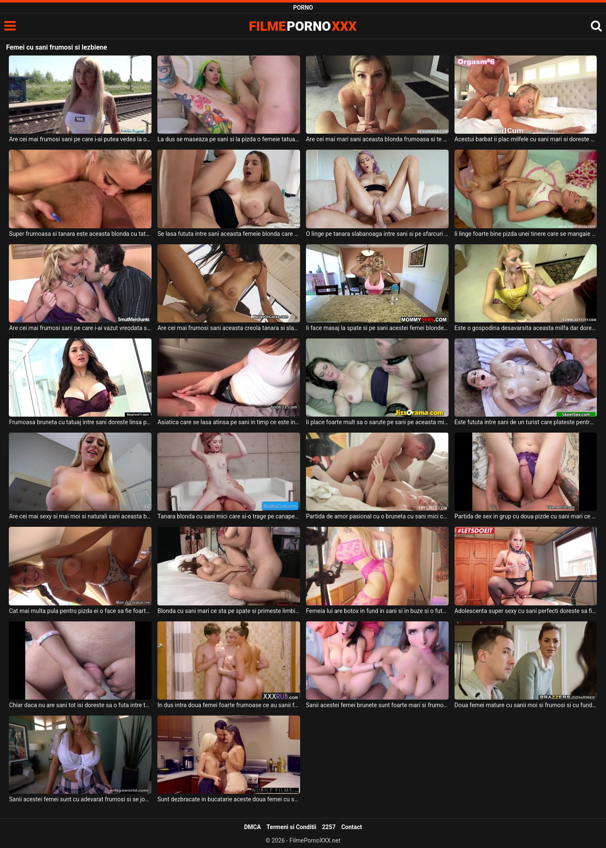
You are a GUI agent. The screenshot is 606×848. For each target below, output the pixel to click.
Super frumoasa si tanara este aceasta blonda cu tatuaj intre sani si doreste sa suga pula (80, 233)
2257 (328, 827)
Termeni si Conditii (291, 827)
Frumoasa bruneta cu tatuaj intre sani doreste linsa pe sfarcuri (80, 422)
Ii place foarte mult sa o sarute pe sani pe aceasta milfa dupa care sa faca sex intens (377, 422)
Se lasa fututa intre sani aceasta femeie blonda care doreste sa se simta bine (228, 233)
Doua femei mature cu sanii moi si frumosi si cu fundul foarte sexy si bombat (525, 705)
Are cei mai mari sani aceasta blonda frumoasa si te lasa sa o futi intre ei (377, 139)
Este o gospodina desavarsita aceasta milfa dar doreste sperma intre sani (525, 328)
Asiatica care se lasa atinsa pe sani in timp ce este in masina (228, 422)
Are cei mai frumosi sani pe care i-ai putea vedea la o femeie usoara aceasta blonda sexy (80, 139)
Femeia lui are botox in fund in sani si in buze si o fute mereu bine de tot (377, 611)
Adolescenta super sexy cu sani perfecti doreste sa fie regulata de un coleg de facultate (525, 611)
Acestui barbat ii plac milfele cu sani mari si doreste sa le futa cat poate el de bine (525, 139)
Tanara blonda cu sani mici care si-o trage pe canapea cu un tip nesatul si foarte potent (228, 516)
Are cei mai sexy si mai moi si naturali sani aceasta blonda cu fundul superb (80, 516)
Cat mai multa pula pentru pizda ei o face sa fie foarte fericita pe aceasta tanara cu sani (80, 611)
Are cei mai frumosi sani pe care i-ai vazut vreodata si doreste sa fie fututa (80, 328)
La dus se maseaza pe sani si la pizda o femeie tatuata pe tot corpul (228, 139)
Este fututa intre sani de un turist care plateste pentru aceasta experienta (525, 422)
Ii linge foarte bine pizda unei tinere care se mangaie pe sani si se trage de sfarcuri (525, 233)
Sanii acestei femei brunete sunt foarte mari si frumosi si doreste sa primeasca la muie (377, 705)
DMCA (252, 827)
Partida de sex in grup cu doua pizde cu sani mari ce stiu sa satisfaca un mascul (525, 516)
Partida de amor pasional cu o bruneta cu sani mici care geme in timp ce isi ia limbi (377, 516)
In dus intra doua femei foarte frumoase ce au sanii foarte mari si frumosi (228, 705)
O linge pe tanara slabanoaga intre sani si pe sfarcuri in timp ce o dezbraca (377, 233)
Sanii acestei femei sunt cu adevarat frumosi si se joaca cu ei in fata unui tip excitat (80, 799)
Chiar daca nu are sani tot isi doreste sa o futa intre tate (80, 705)
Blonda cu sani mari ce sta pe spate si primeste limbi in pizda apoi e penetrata (228, 611)
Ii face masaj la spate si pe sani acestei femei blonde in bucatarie (377, 328)
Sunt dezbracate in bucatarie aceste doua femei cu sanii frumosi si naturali (228, 799)
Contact (351, 827)
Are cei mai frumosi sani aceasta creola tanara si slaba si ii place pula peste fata (228, 328)
